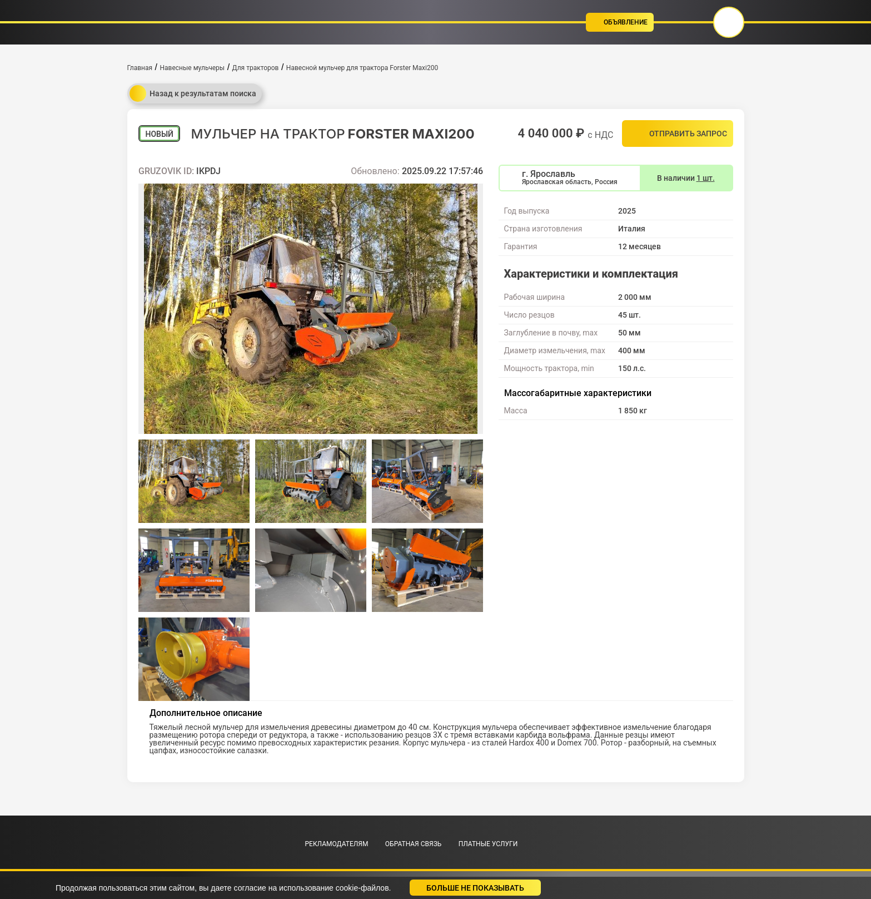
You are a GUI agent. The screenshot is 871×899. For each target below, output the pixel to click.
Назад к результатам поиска (193, 93)
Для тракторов (255, 68)
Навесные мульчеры (192, 68)
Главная (140, 68)
